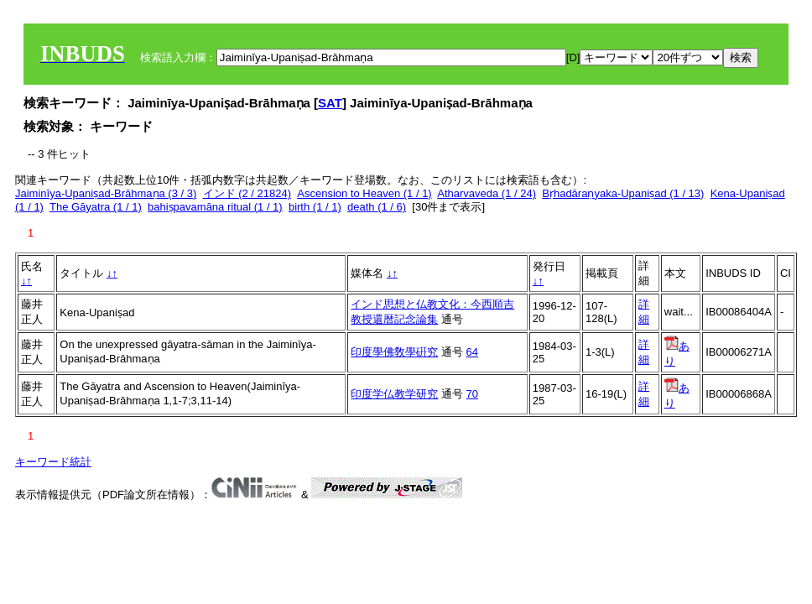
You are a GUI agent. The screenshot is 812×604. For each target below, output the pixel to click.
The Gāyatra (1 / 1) (95, 206)
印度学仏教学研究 (394, 394)
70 (472, 394)
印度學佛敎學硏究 (394, 352)
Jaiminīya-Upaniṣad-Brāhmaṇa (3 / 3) (105, 193)
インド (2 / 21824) (247, 193)
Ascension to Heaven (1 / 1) (364, 193)
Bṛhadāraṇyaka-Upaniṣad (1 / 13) (623, 193)
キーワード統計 (53, 462)
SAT (330, 103)
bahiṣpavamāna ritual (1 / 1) (215, 206)
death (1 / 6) (376, 206)
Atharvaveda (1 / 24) (486, 193)
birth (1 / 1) (315, 206)
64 (472, 352)
